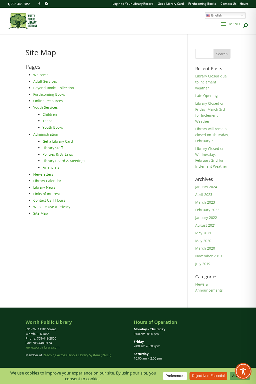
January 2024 (206, 186)
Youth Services (45, 107)
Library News (44, 187)
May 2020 (203, 240)
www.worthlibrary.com (43, 347)
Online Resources (48, 100)
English (214, 15)
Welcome (40, 74)
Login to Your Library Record (132, 4)
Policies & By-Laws (57, 154)
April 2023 (203, 194)
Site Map (40, 213)
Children (49, 114)
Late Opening (206, 95)
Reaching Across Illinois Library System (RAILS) (77, 355)
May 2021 (203, 233)
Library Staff (52, 147)
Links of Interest (46, 193)
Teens (47, 120)
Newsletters (43, 174)
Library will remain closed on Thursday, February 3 (212, 134)
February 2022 (207, 209)
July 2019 (202, 263)
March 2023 (205, 202)
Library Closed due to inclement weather (211, 82)
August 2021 (205, 225)
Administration (45, 134)
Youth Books (52, 127)
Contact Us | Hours (234, 4)
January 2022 (206, 217)
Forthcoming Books (202, 4)
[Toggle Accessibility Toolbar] (243, 371)
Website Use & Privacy (51, 206)
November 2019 (208, 256)
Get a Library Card (171, 4)
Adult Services (45, 81)
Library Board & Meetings (63, 160)
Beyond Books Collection (53, 87)
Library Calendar (47, 180)
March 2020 (205, 248)
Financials (50, 167)
